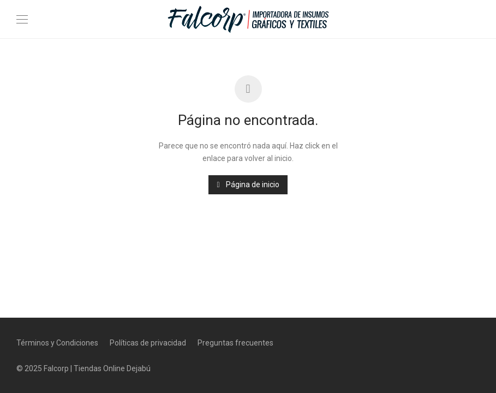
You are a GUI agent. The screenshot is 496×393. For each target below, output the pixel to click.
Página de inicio (248, 184)
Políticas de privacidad (148, 342)
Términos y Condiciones (57, 342)
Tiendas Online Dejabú (112, 368)
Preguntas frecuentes (235, 342)
